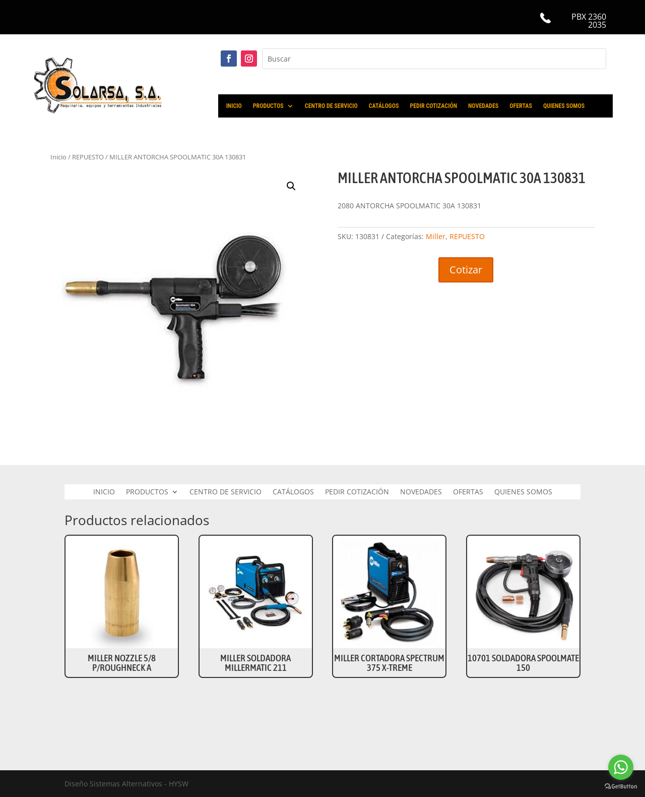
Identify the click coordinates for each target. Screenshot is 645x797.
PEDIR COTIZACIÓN (433, 105)
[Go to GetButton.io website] (621, 786)
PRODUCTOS (268, 105)
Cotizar (465, 269)
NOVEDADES (483, 105)
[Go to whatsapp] (620, 767)
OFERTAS (520, 105)
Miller (435, 236)
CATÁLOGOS (384, 105)
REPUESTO (88, 156)
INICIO (234, 105)
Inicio (58, 156)
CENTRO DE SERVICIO (331, 105)
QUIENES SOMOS (564, 105)
